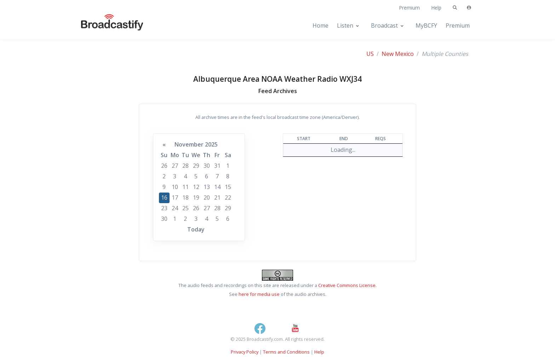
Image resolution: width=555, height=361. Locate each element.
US (370, 54)
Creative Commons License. (347, 285)
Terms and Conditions (286, 352)
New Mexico (398, 54)
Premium (409, 7)
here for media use (259, 294)
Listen (345, 25)
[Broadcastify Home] (105, 25)
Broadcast (384, 25)
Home (320, 25)
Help (436, 7)
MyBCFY (426, 25)
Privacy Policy (244, 352)
